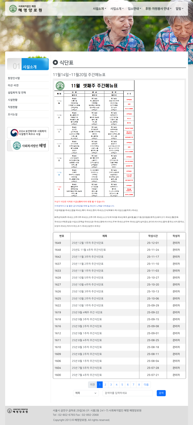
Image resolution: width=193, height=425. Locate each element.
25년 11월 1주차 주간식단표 (87, 270)
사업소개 (115, 8)
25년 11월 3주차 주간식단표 (87, 256)
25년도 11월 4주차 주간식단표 (89, 250)
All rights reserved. (99, 420)
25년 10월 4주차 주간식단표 (87, 284)
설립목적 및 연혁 (17, 92)
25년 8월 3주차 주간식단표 (87, 347)
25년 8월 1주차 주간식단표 (87, 361)
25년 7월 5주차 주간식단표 (87, 368)
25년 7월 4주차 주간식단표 (87, 375)
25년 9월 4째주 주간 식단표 (87, 312)
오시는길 (12, 114)
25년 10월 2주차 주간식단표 (87, 298)
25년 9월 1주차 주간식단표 (87, 333)
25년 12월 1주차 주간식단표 (87, 243)
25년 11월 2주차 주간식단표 (87, 264)
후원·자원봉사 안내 (157, 8)
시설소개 (98, 8)
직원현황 (12, 107)
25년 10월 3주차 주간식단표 (87, 291)
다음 (146, 384)
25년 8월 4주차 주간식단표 (87, 340)
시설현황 (12, 99)
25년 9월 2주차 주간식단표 (87, 326)
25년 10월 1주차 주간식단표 (87, 305)
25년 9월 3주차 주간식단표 (87, 319)
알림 (178, 8)
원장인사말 (14, 78)
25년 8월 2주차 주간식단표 (87, 354)
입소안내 (133, 8)
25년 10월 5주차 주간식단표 (87, 277)
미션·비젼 (13, 85)
